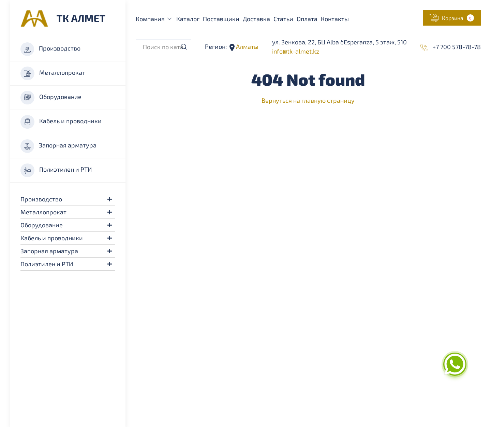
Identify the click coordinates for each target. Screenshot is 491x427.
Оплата (307, 19)
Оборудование (50, 97)
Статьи (283, 19)
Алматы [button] (246, 46)
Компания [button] (154, 19)
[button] (109, 199)
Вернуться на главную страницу (308, 100)
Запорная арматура (58, 146)
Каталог (187, 19)
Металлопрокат (52, 73)
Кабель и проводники (61, 122)
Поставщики (221, 19)
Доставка (256, 19)
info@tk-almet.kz (295, 51)
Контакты (335, 19)
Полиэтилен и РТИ (56, 170)
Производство (50, 49)
